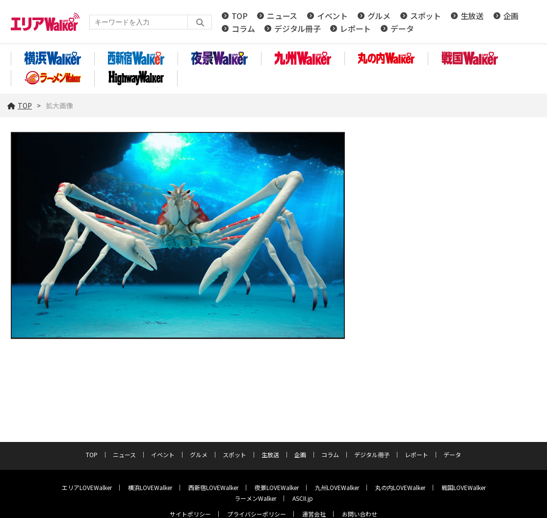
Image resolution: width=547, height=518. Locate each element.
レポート (355, 28)
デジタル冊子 (297, 28)
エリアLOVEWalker (87, 487)
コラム (243, 28)
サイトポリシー (190, 514)
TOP (239, 16)
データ (402, 28)
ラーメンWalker (255, 498)
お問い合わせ (359, 514)
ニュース (282, 16)
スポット (425, 16)
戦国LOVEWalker (464, 487)
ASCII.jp (302, 498)
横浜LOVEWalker (150, 487)
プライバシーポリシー (256, 514)
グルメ (379, 16)
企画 (511, 16)
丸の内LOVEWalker (400, 487)
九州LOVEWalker (337, 487)
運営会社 (314, 514)
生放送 (472, 16)
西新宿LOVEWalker (213, 487)
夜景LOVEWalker (277, 487)
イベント (332, 16)
